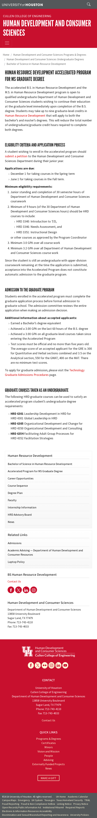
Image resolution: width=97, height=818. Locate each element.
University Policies (79, 814)
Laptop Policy (16, 562)
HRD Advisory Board (20, 514)
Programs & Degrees (48, 738)
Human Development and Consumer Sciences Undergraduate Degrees (45, 59)
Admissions (15, 543)
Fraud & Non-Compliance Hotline (38, 803)
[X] (38, 665)
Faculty (12, 500)
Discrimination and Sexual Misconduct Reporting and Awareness (35, 814)
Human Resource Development (25, 116)
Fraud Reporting (10, 803)
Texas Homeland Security (69, 800)
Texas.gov (49, 800)
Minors (48, 747)
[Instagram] (33, 590)
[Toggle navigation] (7, 42)
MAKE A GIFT (48, 778)
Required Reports (75, 807)
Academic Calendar (78, 796)
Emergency (24, 800)
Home (6, 54)
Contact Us (14, 581)
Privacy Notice (80, 803)
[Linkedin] (26, 590)
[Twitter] (18, 590)
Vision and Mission (48, 751)
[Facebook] (11, 590)
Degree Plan (15, 493)
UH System (37, 800)
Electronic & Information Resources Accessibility (27, 811)
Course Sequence (18, 485)
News (11, 522)
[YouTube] (65, 665)
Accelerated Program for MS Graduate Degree (35, 471)
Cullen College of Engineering (27, 16)
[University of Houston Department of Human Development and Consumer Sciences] (48, 651)
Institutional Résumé (53, 807)
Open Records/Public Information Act (21, 807)
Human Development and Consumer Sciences (47, 28)
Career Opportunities (21, 478)
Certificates (48, 743)
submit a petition (16, 156)
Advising (49, 760)
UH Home (61, 796)
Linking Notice (64, 803)
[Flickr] (45, 665)
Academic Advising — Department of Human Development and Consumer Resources (45, 552)
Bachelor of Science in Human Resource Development (36, 64)
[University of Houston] (22, 4)
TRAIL (87, 800)
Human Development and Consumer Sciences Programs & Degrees (49, 54)
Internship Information (22, 507)
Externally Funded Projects (48, 764)
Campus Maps (9, 800)
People (48, 755)
